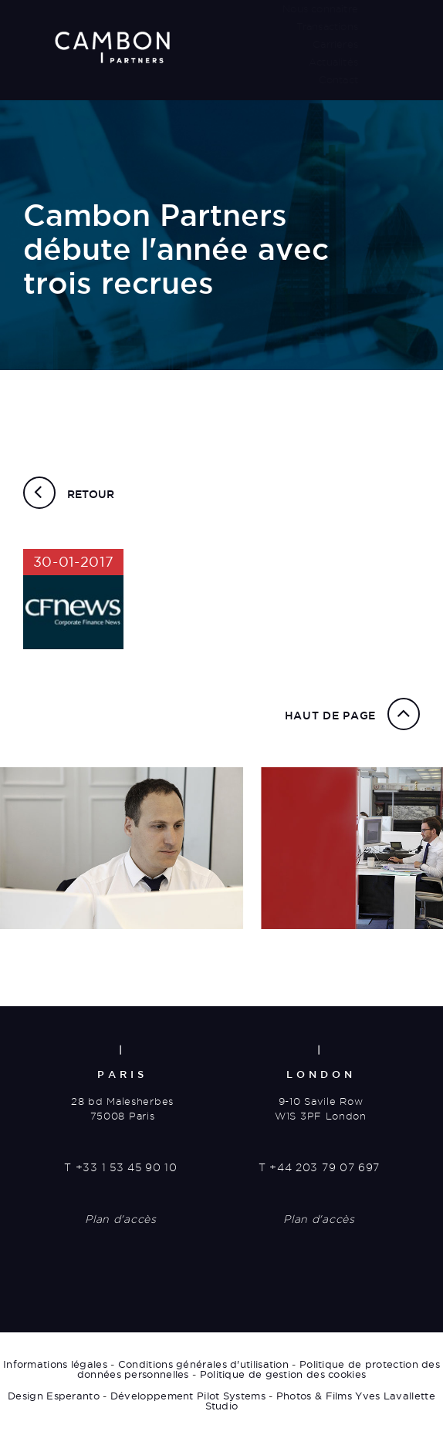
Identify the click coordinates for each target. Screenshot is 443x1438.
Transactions (327, 26)
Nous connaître (320, 8)
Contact (338, 79)
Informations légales (55, 1364)
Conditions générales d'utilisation (203, 1364)
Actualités (333, 61)
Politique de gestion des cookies (283, 1374)
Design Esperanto (54, 1395)
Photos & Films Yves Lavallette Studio (320, 1400)
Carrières (335, 44)
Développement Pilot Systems (187, 1395)
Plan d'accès (120, 1219)
